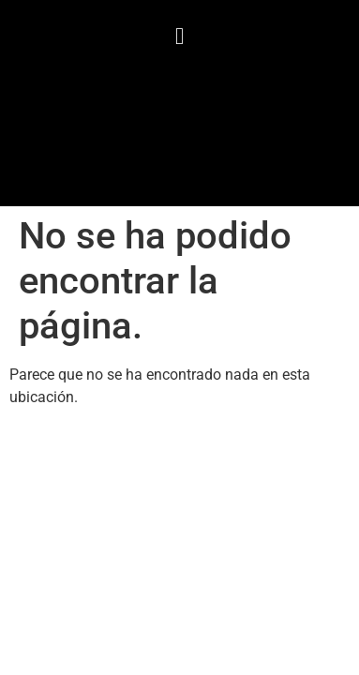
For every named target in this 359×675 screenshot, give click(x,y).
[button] (180, 36)
